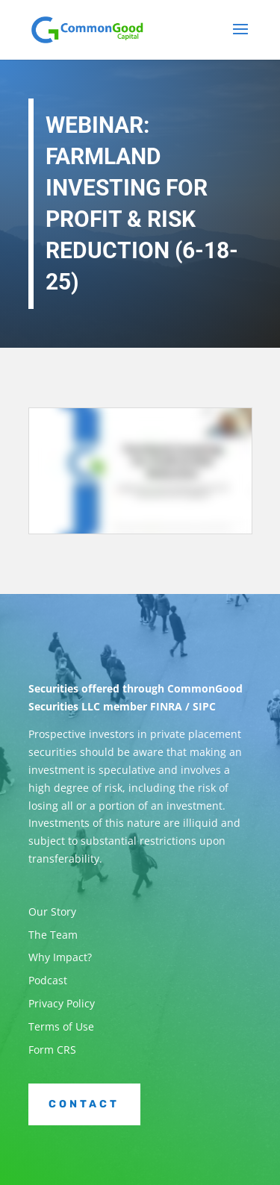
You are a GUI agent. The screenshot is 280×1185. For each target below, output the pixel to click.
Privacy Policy (61, 1003)
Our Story (52, 911)
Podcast (47, 980)
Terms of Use (61, 1026)
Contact (84, 1104)
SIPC (204, 706)
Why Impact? (60, 957)
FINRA (166, 706)
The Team (53, 935)
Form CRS (52, 1049)
